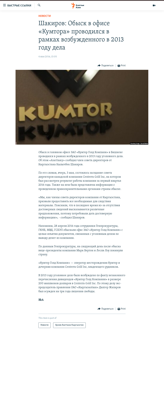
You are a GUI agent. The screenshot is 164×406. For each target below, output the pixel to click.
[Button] (105, 66)
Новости (44, 16)
